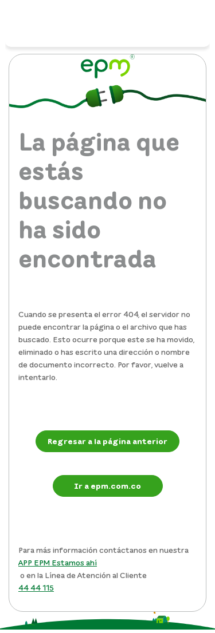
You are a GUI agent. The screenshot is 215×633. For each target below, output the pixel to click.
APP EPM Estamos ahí (57, 562)
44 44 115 (36, 587)
